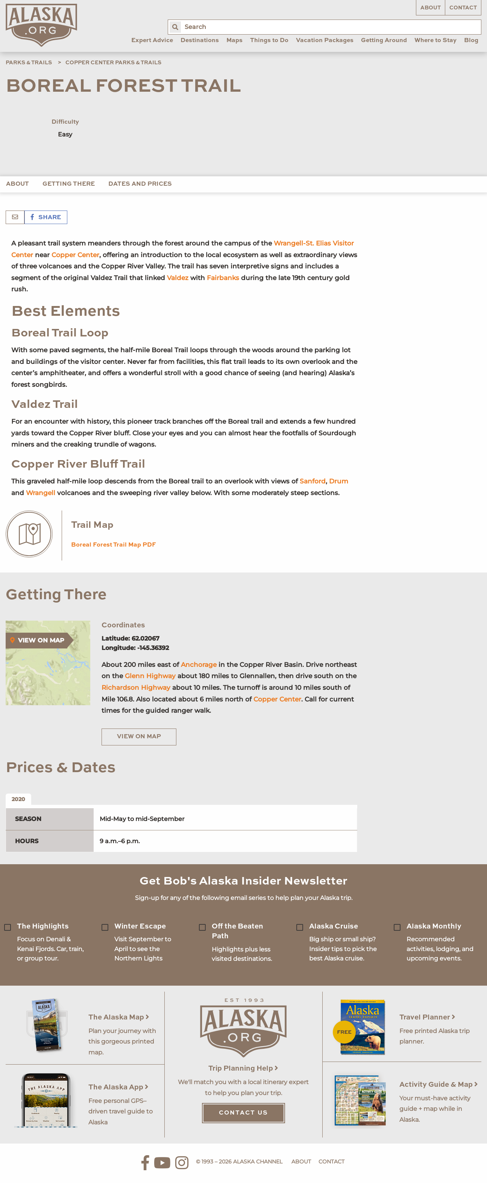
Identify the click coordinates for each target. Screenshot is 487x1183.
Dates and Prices (140, 184)
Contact (463, 8)
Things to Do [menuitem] (269, 41)
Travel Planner (427, 1017)
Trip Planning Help (243, 1068)
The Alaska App (118, 1087)
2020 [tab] (18, 799)
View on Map (139, 737)
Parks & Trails (29, 62)
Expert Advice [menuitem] (152, 41)
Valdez (177, 278)
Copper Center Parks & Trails (113, 62)
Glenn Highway (150, 676)
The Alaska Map (118, 1017)
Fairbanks (223, 278)
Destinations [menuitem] (200, 41)
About (430, 8)
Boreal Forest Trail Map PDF (113, 545)
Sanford (313, 481)
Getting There (68, 184)
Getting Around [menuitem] (384, 41)
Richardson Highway (136, 687)
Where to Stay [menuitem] (435, 41)
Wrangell (40, 493)
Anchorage (199, 664)
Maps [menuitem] (234, 41)
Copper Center (75, 255)
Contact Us (243, 1113)
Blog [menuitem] (471, 41)
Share (46, 218)
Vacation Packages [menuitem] (324, 41)
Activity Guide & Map (438, 1084)
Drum (338, 481)
